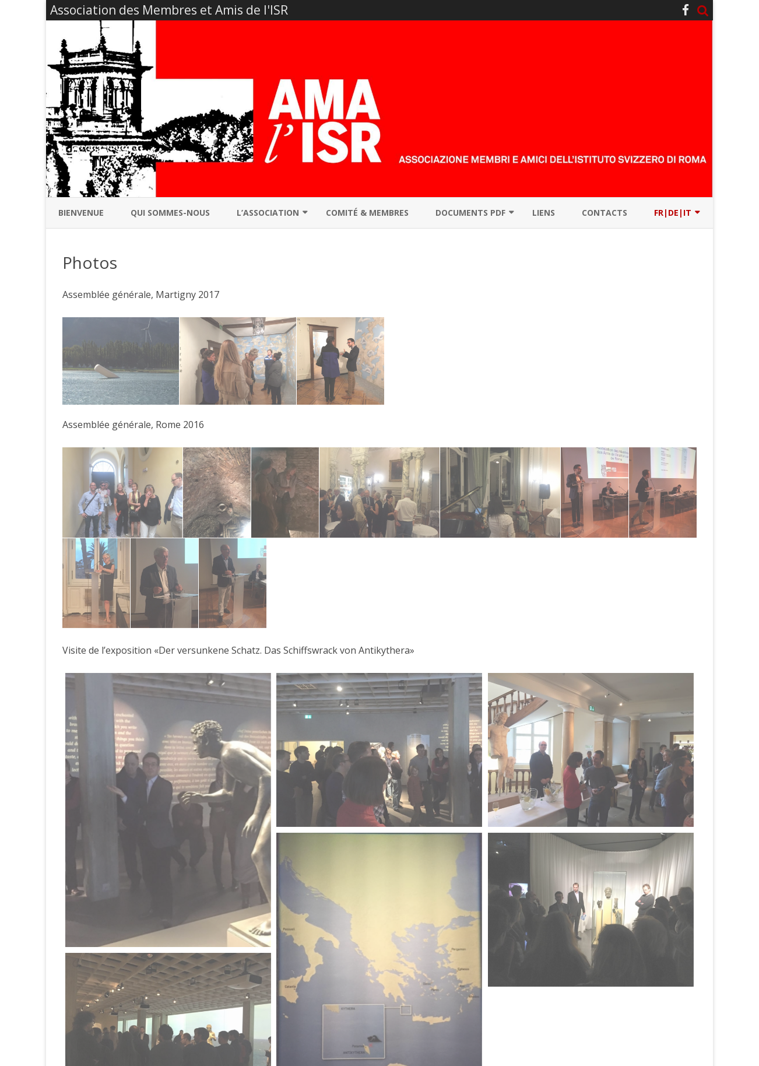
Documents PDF (470, 212)
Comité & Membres (367, 212)
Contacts (604, 212)
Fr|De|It (672, 212)
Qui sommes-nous (170, 212)
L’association (268, 212)
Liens (543, 212)
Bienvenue (81, 212)
